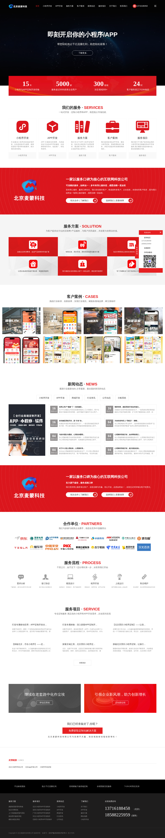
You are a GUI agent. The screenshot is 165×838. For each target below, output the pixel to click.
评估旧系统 (45, 702)
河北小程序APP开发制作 (41, 816)
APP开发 (59, 6)
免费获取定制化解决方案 (82, 730)
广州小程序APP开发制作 (41, 813)
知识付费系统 (13, 810)
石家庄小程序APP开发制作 (42, 819)
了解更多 (82, 53)
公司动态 (106, 398)
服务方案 (69, 6)
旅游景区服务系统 (15, 816)
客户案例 (80, 6)
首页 (37, 6)
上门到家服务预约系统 (17, 813)
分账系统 (122, 398)
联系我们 (123, 6)
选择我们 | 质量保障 (115, 200)
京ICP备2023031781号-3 (57, 833)
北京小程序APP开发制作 (41, 807)
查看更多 (82, 663)
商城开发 (76, 398)
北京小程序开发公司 (16, 767)
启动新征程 (120, 702)
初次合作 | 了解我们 (79, 200)
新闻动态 (91, 6)
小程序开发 (47, 6)
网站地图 (84, 816)
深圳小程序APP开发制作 (41, 810)
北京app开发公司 (31, 767)
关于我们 (113, 6)
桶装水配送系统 (14, 819)
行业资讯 (91, 398)
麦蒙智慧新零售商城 (16, 807)
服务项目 (102, 6)
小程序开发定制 (45, 767)
